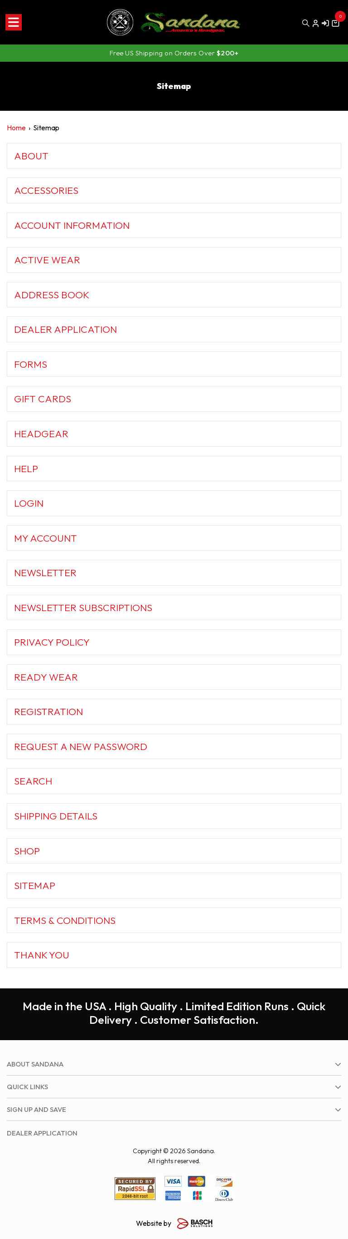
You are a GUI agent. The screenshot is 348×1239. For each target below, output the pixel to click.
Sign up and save (36, 1109)
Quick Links (27, 1086)
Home (16, 127)
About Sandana (35, 1064)
